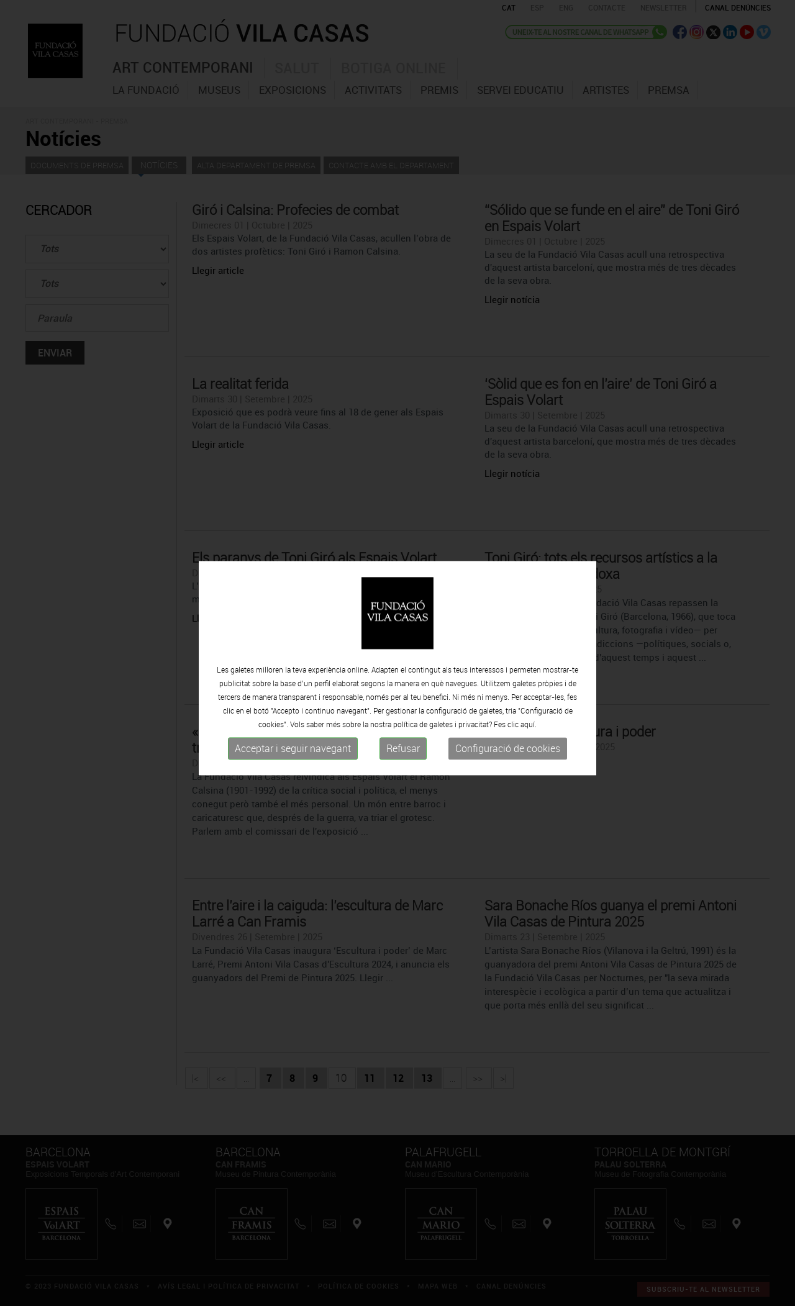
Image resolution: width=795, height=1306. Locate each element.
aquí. (528, 733)
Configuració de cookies (507, 757)
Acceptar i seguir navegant (293, 757)
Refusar (403, 757)
